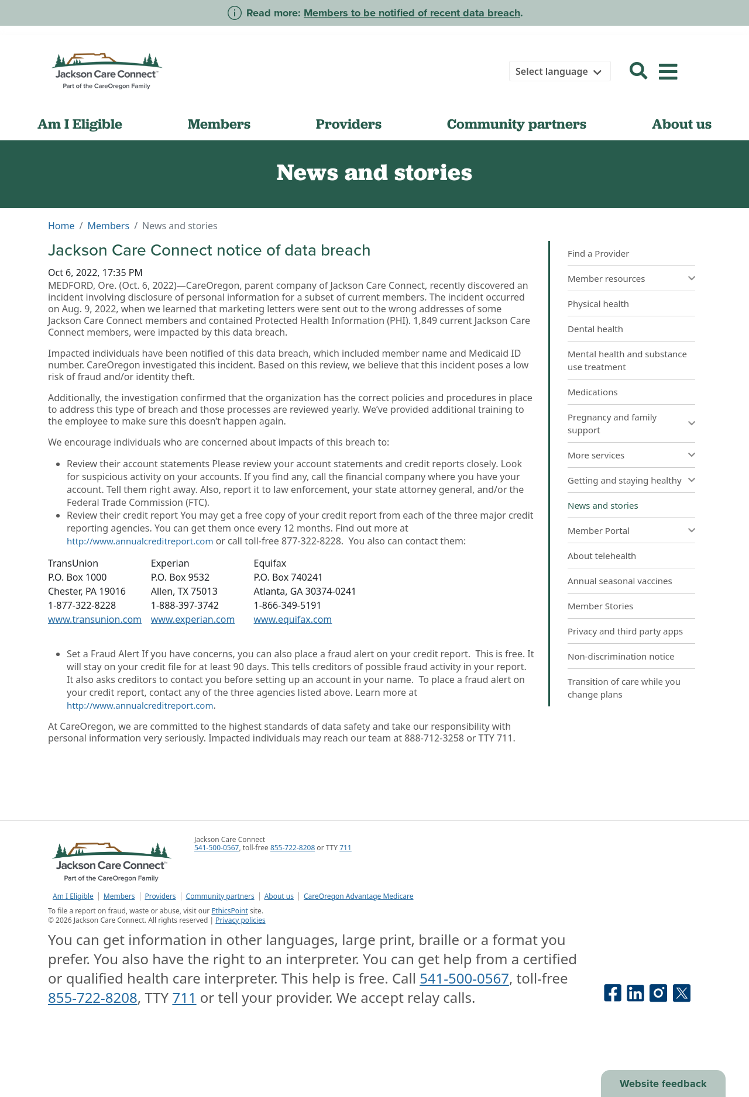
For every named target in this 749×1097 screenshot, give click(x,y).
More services (596, 455)
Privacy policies (240, 920)
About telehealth (602, 555)
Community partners (516, 124)
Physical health (598, 303)
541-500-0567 (216, 848)
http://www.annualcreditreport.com (140, 541)
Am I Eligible (79, 124)
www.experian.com (193, 619)
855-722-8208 (292, 848)
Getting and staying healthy (625, 480)
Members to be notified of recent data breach (412, 12)
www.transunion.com (95, 619)
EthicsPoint (229, 911)
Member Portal (599, 530)
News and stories (603, 505)
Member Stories (600, 606)
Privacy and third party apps (625, 631)
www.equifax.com (293, 619)
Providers (349, 124)
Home (61, 225)
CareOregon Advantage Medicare (359, 896)
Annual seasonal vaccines (620, 581)
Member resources (606, 278)
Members (219, 124)
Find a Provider (598, 253)
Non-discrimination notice (621, 656)
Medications (593, 392)
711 (345, 848)
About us (682, 124)
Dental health (595, 328)
